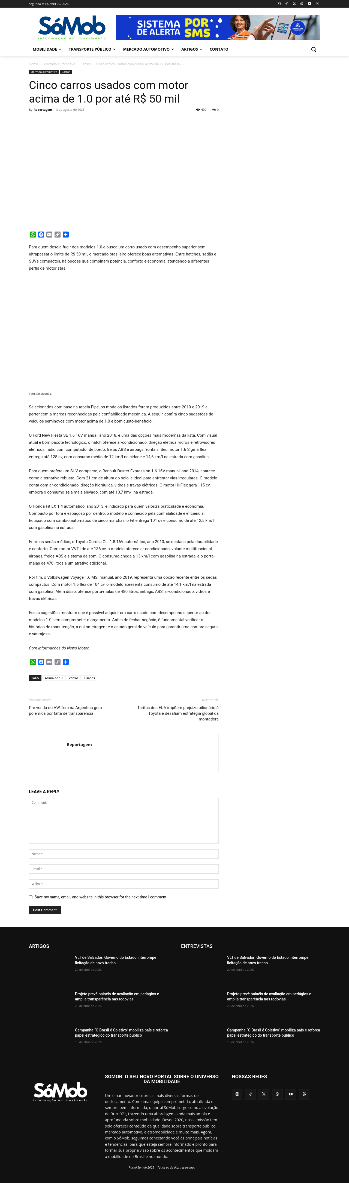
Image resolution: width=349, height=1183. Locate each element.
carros (73, 678)
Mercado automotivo (59, 64)
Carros (85, 64)
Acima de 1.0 (54, 678)
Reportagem (43, 109)
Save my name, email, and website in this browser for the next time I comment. (101, 897)
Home (33, 64)
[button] (313, 49)
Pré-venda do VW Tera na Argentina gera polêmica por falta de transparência (65, 710)
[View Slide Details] (218, 27)
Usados (89, 678)
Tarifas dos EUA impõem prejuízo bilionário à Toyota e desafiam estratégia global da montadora (178, 713)
